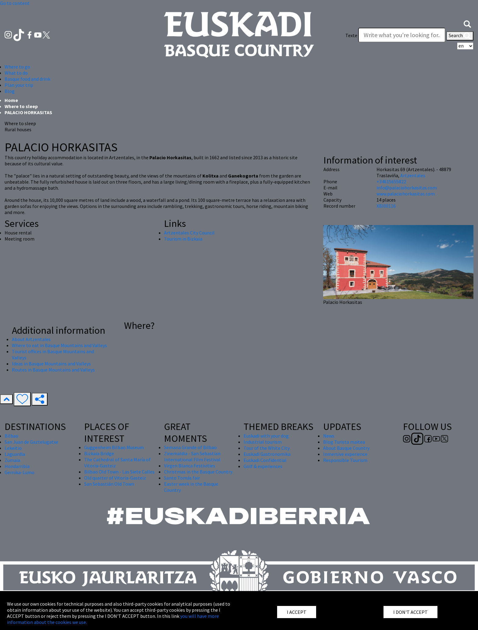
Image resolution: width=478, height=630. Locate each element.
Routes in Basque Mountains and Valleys (53, 370)
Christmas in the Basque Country (198, 472)
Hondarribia (17, 466)
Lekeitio (13, 448)
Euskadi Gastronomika (267, 454)
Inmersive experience (345, 454)
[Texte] (401, 35)
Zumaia (12, 460)
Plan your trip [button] (19, 85)
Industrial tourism (263, 442)
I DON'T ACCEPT (410, 612)
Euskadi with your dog (266, 436)
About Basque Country (346, 448)
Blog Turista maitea (344, 442)
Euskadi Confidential (265, 460)
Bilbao (11, 436)
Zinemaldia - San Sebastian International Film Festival (192, 456)
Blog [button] (10, 91)
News (328, 436)
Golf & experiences (263, 466)
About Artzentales (31, 339)
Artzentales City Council (189, 233)
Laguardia (15, 454)
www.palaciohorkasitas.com (405, 194)
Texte (351, 35)
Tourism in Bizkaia (183, 239)
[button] (467, 23)
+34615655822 (391, 181)
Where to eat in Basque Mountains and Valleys (59, 345)
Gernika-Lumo (19, 472)
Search (460, 36)
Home (11, 100)
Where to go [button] (17, 67)
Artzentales (412, 175)
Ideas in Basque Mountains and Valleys (51, 364)
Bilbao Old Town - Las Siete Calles (119, 472)
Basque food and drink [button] (27, 79)
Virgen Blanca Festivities (189, 466)
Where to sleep (21, 106)
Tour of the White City (267, 448)
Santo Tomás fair (182, 478)
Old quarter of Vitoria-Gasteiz (115, 478)
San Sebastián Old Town (109, 484)
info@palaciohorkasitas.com (406, 188)
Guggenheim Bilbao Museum (114, 447)
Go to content (15, 3)
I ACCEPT (296, 612)
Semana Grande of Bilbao (190, 447)
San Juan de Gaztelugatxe (31, 442)
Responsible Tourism (345, 460)
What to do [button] (16, 73)
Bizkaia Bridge (99, 453)
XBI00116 (386, 206)
